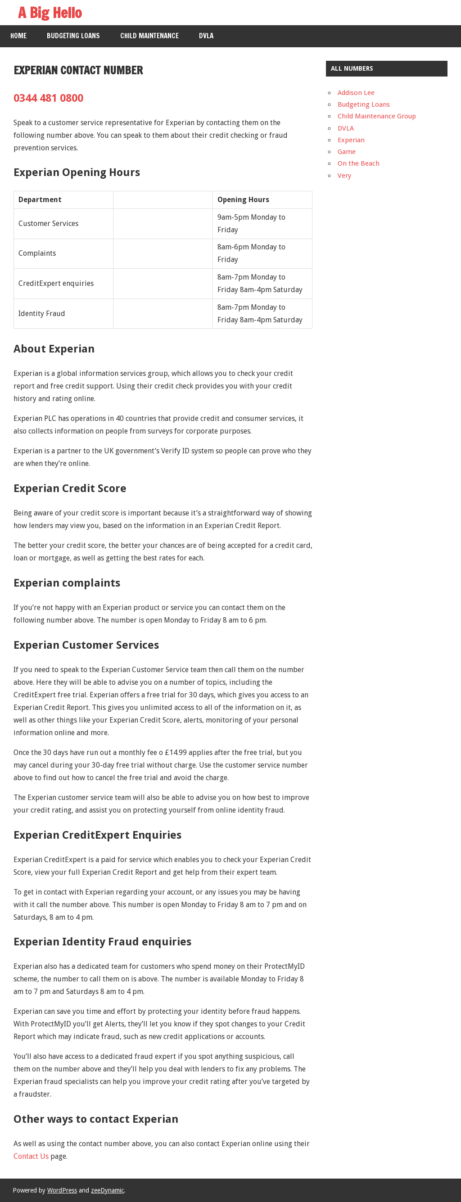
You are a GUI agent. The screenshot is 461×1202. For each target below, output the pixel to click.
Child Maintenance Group (377, 116)
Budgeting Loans (73, 36)
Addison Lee (356, 93)
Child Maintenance (149, 36)
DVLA (206, 36)
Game (347, 152)
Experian (351, 140)
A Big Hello (50, 12)
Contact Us (31, 1156)
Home (18, 36)
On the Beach (359, 163)
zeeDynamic (107, 1190)
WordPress (62, 1190)
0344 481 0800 (48, 98)
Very (344, 176)
